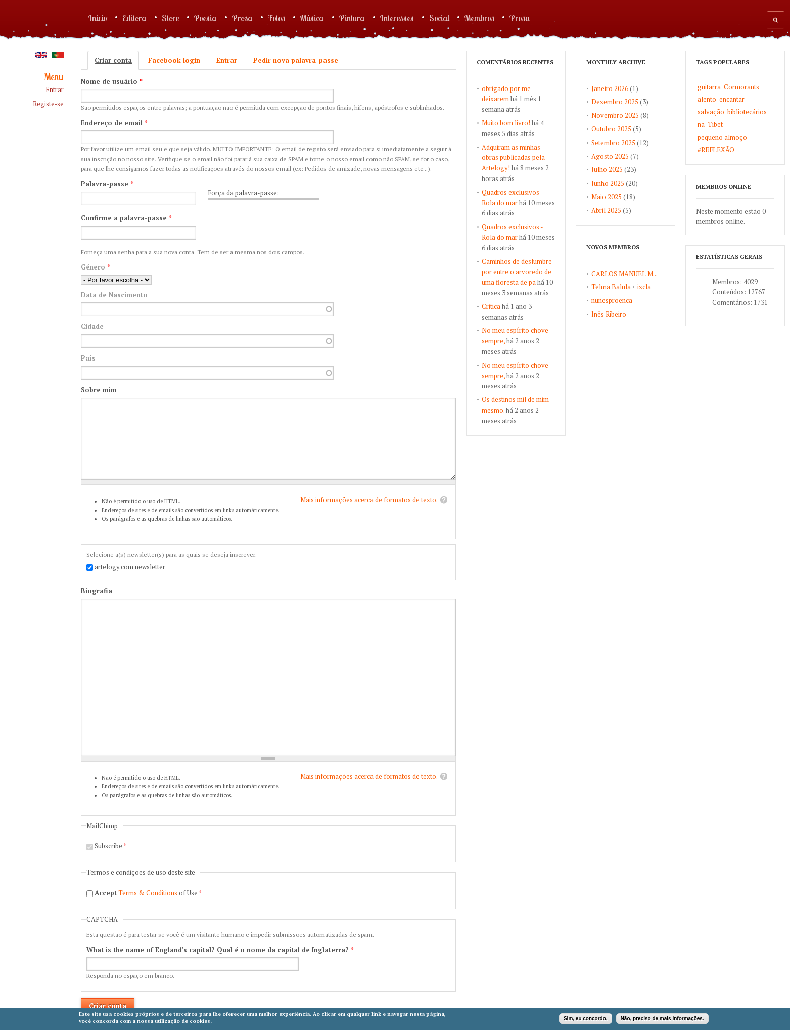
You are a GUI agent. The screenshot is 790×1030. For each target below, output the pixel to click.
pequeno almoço (722, 137)
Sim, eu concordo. (586, 1018)
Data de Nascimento (114, 294)
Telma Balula (611, 286)
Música (312, 17)
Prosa (242, 17)
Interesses (397, 17)
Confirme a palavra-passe (126, 217)
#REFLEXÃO (716, 149)
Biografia (96, 590)
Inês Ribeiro (608, 314)
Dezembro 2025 (614, 101)
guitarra (709, 87)
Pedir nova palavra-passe (295, 60)
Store (170, 17)
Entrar (54, 89)
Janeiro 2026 (609, 88)
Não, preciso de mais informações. (662, 1018)
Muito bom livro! (506, 122)
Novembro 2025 (615, 115)
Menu (54, 77)
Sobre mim (99, 389)
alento (707, 99)
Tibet (715, 124)
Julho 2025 (607, 169)
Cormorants (741, 87)
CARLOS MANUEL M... (624, 273)
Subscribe (110, 845)
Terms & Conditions (147, 893)
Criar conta (117, 60)
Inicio (97, 17)
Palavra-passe (107, 183)
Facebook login (174, 60)
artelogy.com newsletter (130, 566)
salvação (711, 111)
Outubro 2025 (611, 128)
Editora (134, 17)
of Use (148, 893)
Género (95, 267)
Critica (491, 306)
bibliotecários (747, 111)
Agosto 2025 (610, 156)
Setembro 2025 (613, 142)
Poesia (205, 17)
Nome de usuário (112, 81)
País (88, 358)
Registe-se (48, 104)
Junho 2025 (607, 183)
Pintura (352, 17)
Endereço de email (114, 122)
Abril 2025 (606, 210)
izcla (644, 286)
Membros (479, 17)
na (701, 124)
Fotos (276, 17)
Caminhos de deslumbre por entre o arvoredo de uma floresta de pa (517, 272)
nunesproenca (611, 300)
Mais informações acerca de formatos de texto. (369, 499)
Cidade (92, 326)
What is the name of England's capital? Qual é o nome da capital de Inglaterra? (220, 949)
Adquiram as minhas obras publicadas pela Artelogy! (513, 158)
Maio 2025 (606, 196)
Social (439, 17)
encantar (732, 99)
